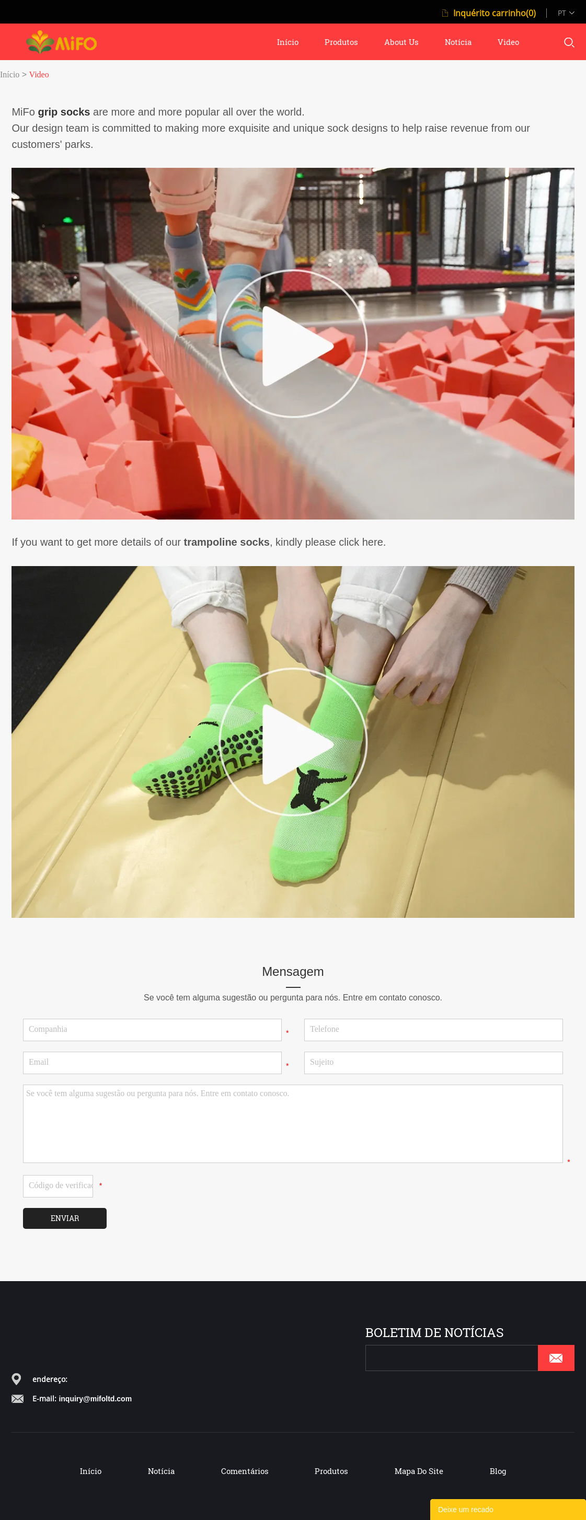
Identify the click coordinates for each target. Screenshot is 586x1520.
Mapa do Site (419, 1471)
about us (401, 42)
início (287, 42)
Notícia (161, 1471)
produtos (341, 42)
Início (9, 74)
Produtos (331, 1471)
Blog (498, 1471)
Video (39, 74)
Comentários (245, 1471)
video (508, 42)
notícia (458, 42)
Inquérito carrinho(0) (494, 13)
